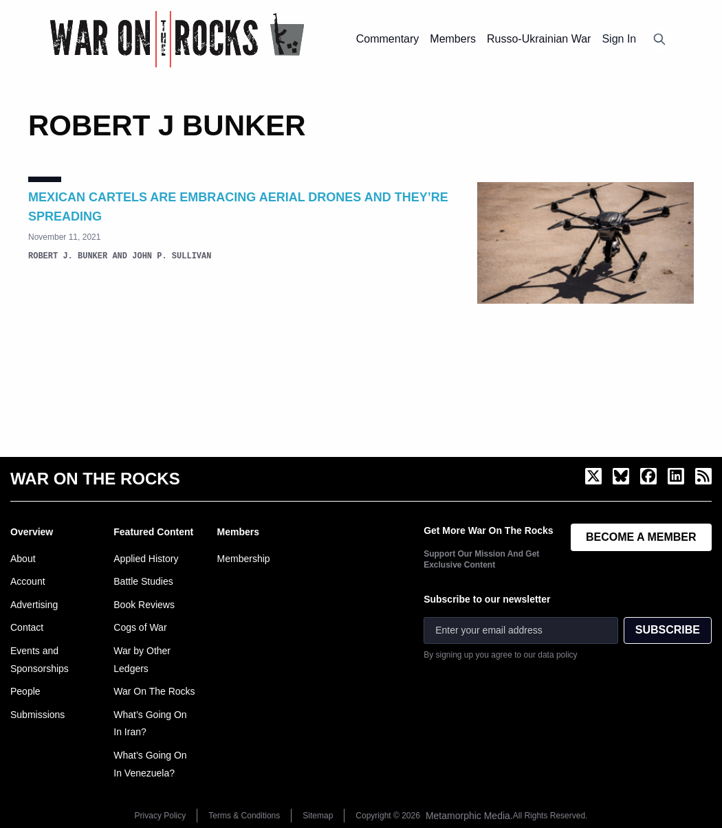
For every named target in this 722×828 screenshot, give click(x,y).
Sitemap (318, 815)
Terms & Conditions (244, 815)
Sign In (619, 39)
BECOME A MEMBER (641, 537)
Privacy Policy (160, 815)
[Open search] (659, 39)
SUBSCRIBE (667, 630)
